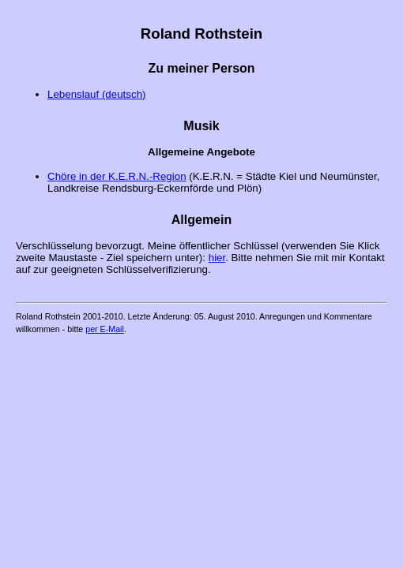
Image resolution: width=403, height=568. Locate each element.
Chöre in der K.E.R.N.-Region (116, 176)
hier (217, 257)
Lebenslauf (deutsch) (96, 94)
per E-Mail (104, 329)
